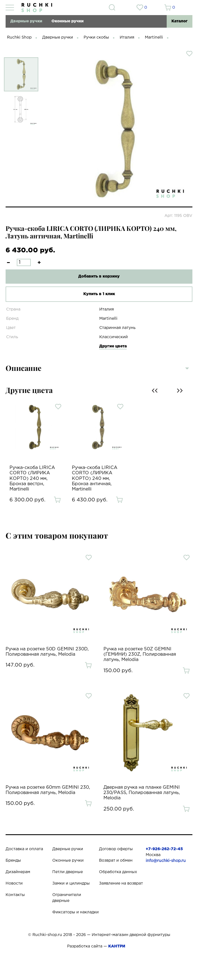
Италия (127, 37)
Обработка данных (118, 872)
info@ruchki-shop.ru (166, 860)
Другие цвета (113, 346)
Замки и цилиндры (71, 883)
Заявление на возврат (121, 883)
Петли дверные (67, 872)
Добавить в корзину (99, 276)
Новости (14, 883)
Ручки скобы (96, 37)
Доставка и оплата (24, 849)
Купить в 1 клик (99, 294)
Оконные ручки (67, 21)
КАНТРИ (116, 946)
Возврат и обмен (116, 860)
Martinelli (154, 37)
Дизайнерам (18, 872)
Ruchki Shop (19, 37)
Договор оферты (116, 849)
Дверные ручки (26, 21)
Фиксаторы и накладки (75, 912)
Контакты (15, 895)
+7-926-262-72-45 (164, 849)
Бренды (13, 860)
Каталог (179, 21)
